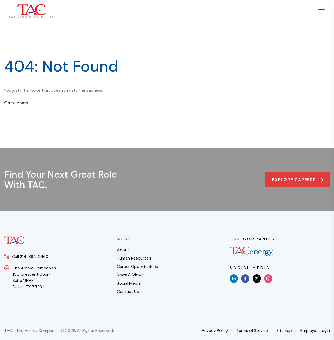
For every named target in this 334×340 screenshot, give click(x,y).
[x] (257, 278)
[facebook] (245, 278)
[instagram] (268, 278)
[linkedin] (234, 278)
